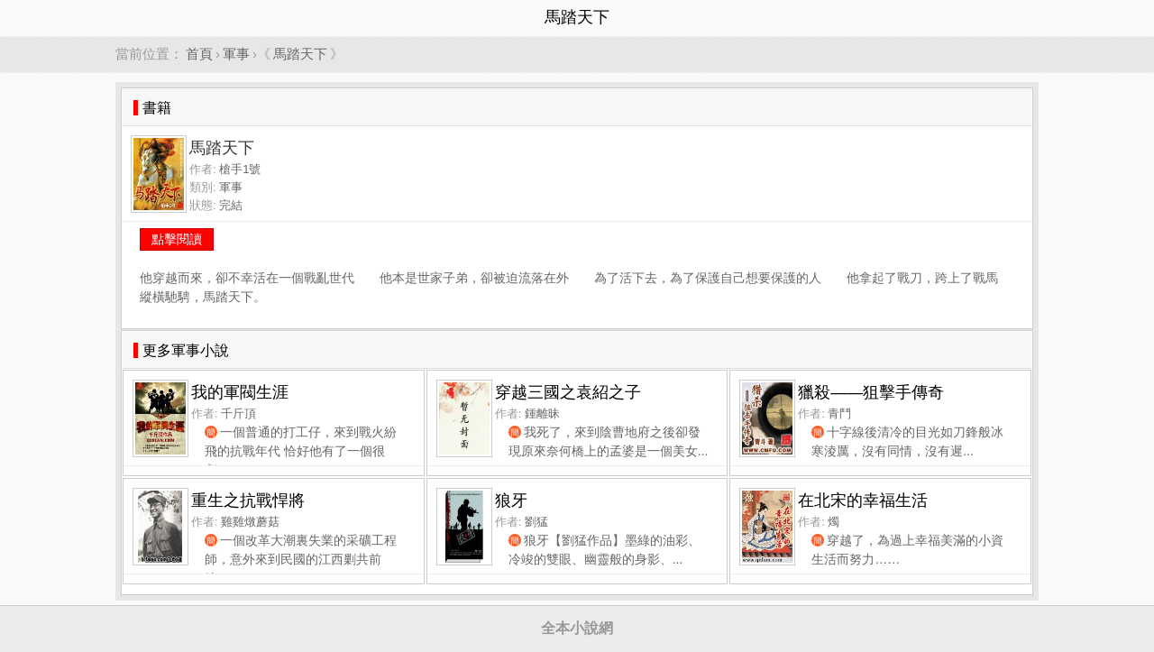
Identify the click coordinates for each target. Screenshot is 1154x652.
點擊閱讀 (176, 239)
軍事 (236, 53)
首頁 (199, 53)
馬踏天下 (300, 53)
